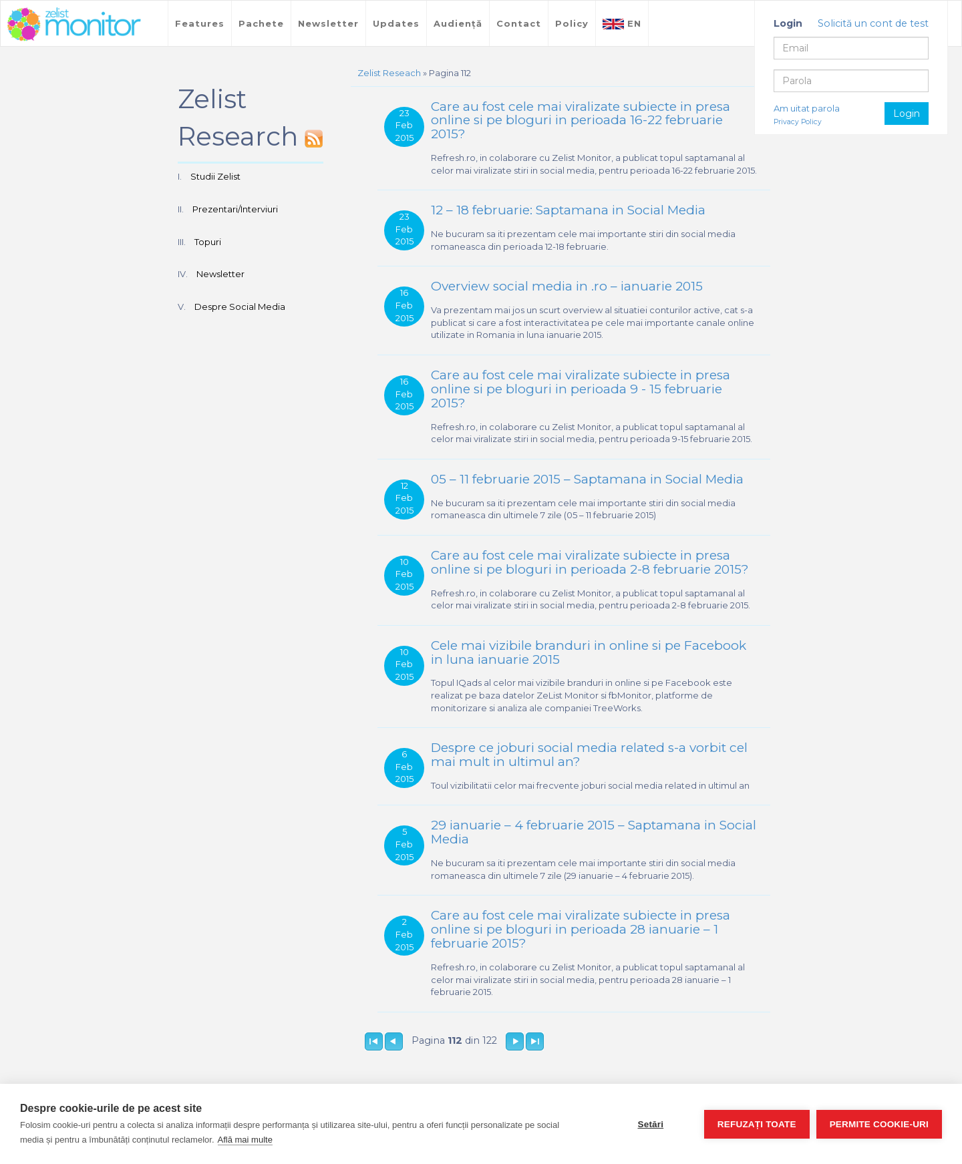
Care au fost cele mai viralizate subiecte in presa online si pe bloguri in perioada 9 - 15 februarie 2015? (580, 389)
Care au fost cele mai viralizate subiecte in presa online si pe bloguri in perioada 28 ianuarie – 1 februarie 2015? (580, 929)
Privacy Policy (798, 122)
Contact (518, 23)
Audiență (458, 23)
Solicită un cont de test (873, 23)
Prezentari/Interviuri (235, 209)
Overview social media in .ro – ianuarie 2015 (567, 286)
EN (622, 23)
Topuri (207, 241)
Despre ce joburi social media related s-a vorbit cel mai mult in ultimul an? (589, 754)
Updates (396, 23)
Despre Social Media (239, 306)
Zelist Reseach (389, 72)
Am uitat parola (807, 108)
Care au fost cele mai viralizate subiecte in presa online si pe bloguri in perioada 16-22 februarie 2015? (580, 120)
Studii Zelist (215, 176)
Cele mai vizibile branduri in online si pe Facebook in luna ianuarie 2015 (588, 652)
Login (906, 114)
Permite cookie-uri (879, 1124)
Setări (650, 1124)
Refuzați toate (756, 1124)
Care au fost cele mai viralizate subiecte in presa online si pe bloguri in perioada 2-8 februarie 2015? (590, 562)
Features (199, 23)
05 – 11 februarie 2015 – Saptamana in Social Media (587, 479)
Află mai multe (245, 1140)
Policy (572, 23)
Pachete (261, 23)
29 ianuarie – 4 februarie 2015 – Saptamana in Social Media (593, 832)
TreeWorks (74, 24)
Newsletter (328, 23)
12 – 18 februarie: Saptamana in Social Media (568, 210)
